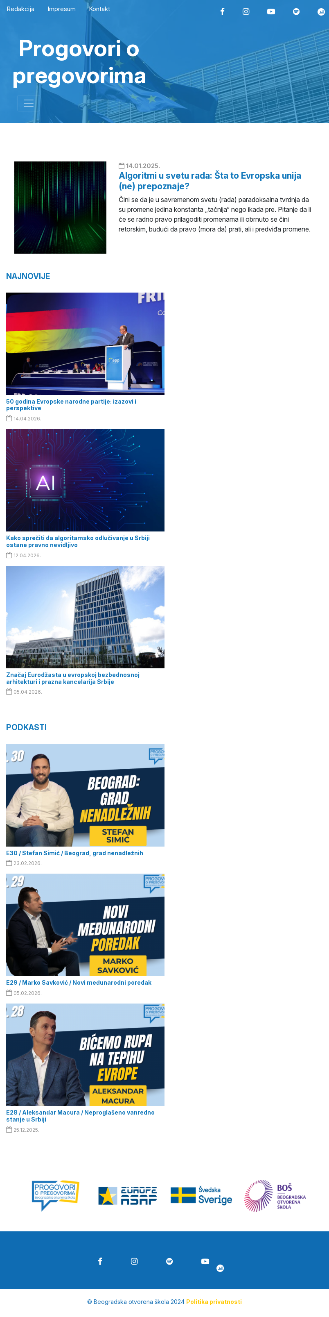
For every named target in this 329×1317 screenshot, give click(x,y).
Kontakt (99, 9)
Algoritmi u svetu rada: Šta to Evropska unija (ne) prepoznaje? (210, 180)
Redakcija (20, 9)
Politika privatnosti (214, 1301)
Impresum (61, 9)
